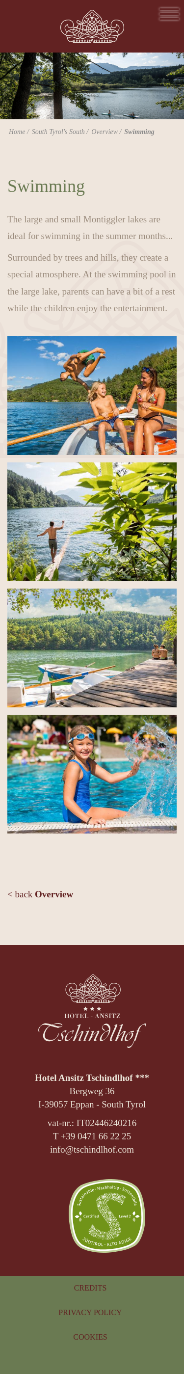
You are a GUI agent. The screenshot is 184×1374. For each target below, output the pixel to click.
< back (40, 894)
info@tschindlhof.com (92, 1149)
